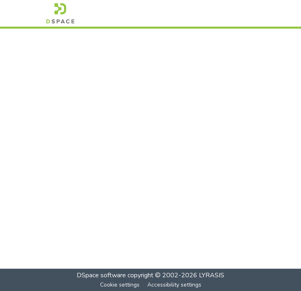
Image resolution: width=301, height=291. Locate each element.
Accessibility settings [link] (174, 285)
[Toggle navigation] (243, 13)
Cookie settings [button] (120, 285)
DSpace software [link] (101, 275)
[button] (60, 13)
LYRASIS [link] (211, 275)
